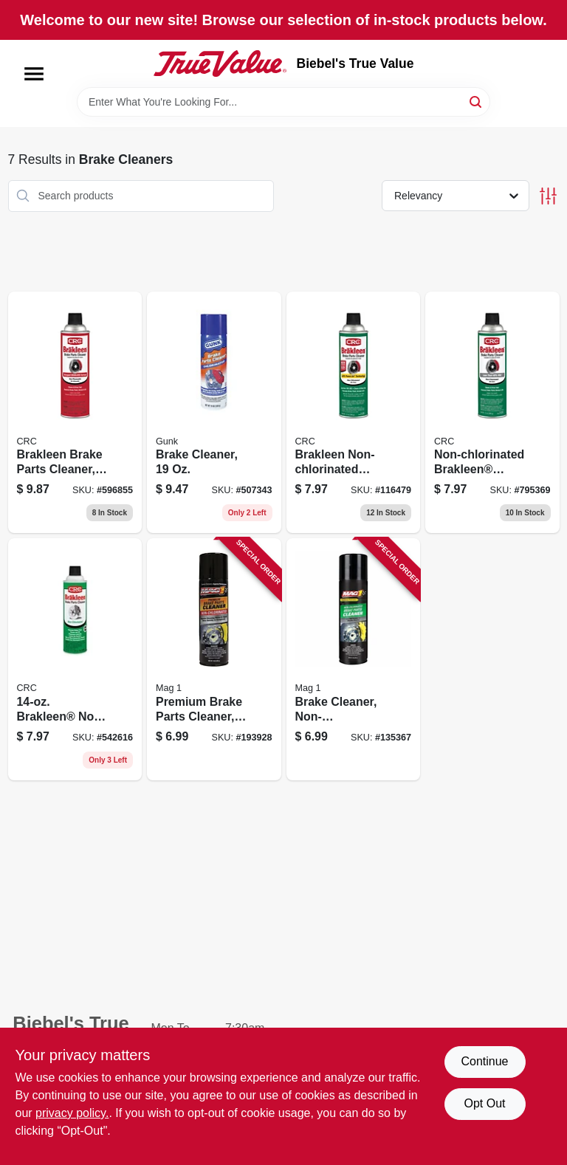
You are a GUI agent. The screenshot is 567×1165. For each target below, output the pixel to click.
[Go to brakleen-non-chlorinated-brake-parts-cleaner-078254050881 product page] (75, 659)
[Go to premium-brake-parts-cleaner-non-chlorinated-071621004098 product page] (214, 659)
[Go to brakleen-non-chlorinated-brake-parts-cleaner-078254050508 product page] (353, 413)
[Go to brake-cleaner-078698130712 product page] (214, 413)
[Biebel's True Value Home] (220, 63)
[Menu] (34, 73)
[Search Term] (283, 102)
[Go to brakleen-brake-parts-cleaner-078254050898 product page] (75, 413)
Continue (484, 1061)
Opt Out (484, 1103)
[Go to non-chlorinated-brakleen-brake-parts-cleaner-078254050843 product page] (492, 413)
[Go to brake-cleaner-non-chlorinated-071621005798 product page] (353, 659)
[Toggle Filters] (548, 196)
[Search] (476, 101)
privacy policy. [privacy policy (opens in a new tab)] (72, 1113)
